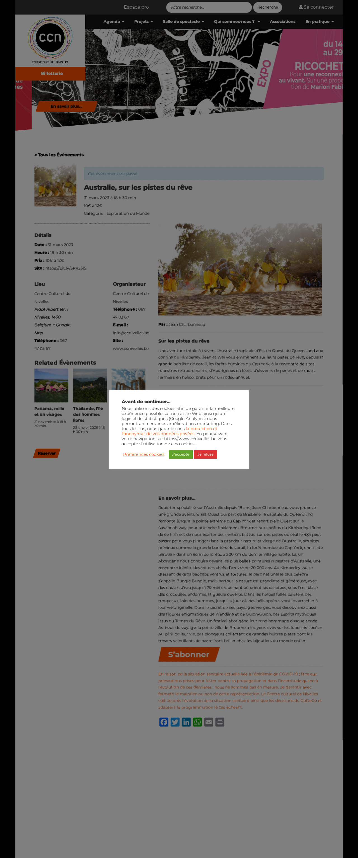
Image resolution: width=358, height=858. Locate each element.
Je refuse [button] (205, 454)
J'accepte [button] (180, 454)
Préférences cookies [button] (143, 454)
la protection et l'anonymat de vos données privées (169, 431)
